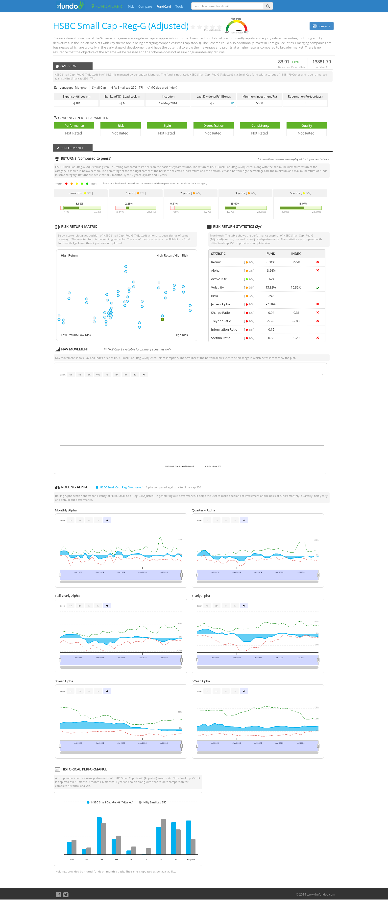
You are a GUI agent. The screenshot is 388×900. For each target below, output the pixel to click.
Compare (145, 6)
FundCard (163, 6)
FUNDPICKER (107, 6)
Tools (179, 6)
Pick (131, 6)
